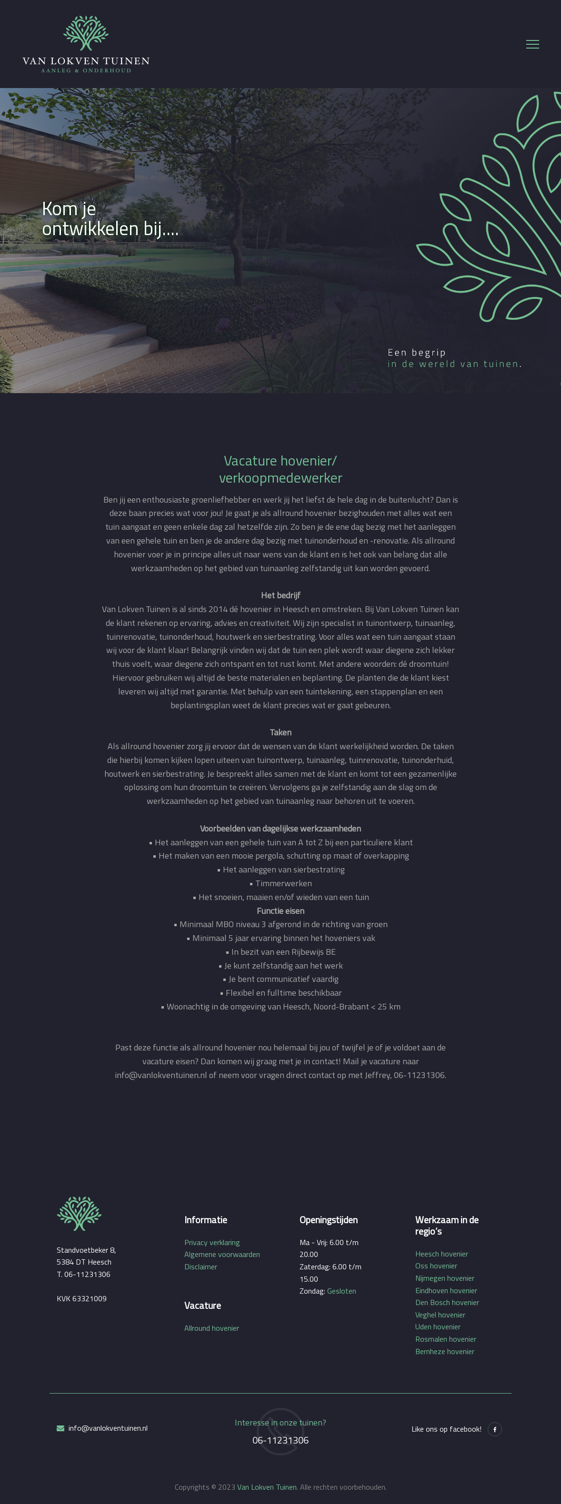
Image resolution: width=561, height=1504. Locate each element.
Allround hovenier (211, 1328)
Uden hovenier (438, 1326)
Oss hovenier (436, 1265)
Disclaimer (200, 1266)
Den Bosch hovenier (447, 1302)
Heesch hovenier (441, 1253)
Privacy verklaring (212, 1242)
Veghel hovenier (440, 1314)
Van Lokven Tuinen (267, 1487)
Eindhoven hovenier (446, 1290)
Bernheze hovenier (444, 1351)
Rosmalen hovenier (445, 1339)
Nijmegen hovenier (444, 1278)
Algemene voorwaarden (222, 1254)
